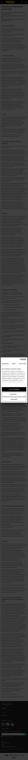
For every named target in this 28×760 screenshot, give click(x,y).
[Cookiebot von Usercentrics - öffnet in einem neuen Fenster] (20, 359)
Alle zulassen (14, 389)
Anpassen (14, 394)
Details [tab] (14, 363)
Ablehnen (14, 399)
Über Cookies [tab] (22, 363)
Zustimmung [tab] (5, 363)
